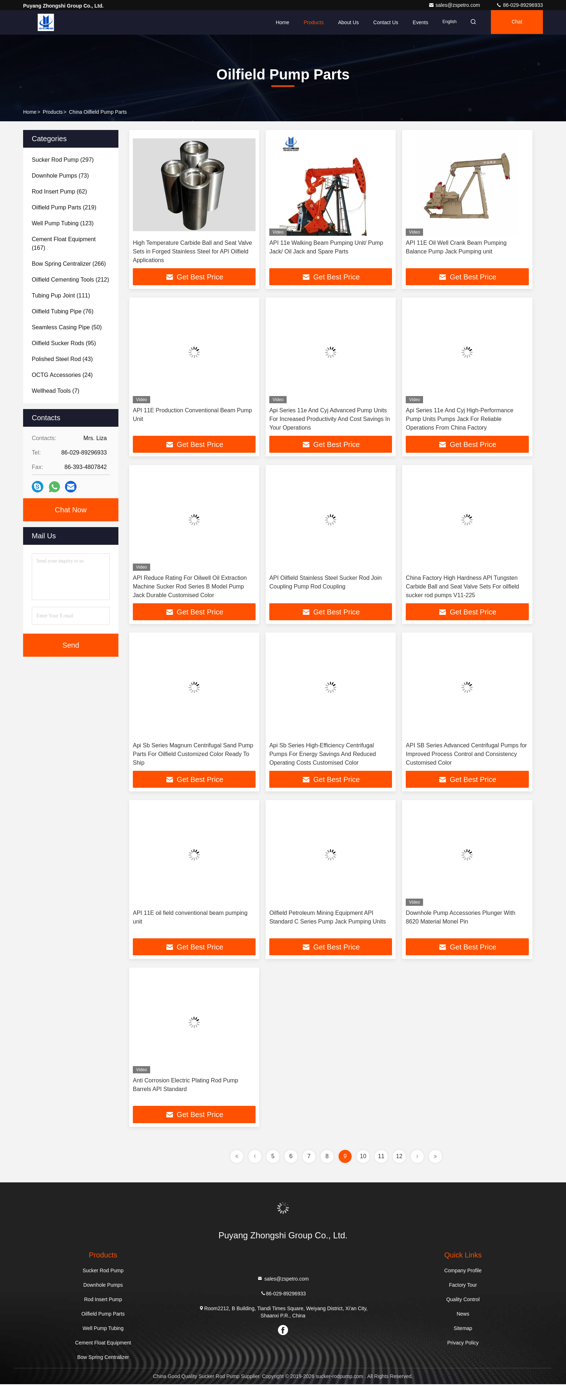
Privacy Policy (463, 1344)
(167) (64, 243)
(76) (62, 311)
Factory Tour (463, 1287)
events (416, 22)
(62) (59, 191)
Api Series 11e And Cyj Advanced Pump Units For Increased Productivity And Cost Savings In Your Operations (329, 419)
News (463, 1315)
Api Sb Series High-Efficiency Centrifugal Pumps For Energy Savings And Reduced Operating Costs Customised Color (322, 755)
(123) (62, 223)
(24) (62, 375)
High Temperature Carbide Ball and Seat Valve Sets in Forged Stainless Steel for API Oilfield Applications (192, 251)
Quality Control (463, 1301)
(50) (67, 327)
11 (381, 1158)
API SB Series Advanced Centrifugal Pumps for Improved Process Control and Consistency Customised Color (466, 755)
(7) (55, 391)
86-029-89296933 (519, 5)
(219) (64, 207)
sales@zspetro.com (455, 5)
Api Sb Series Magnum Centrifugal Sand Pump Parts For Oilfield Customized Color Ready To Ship (193, 755)
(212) (70, 280)
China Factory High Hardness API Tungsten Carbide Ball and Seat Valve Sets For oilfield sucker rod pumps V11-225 (462, 587)
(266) (69, 264)
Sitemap (463, 1330)
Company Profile (463, 1272)
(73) (60, 176)
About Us (344, 22)
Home (277, 22)
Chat (515, 22)
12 (399, 1158)
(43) (62, 359)
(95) (64, 343)
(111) (61, 295)
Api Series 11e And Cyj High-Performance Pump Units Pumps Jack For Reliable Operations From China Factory (459, 419)
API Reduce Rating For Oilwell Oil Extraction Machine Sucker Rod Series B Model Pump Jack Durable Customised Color (190, 587)
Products (309, 22)
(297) (63, 160)
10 (363, 1158)
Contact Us (381, 22)
